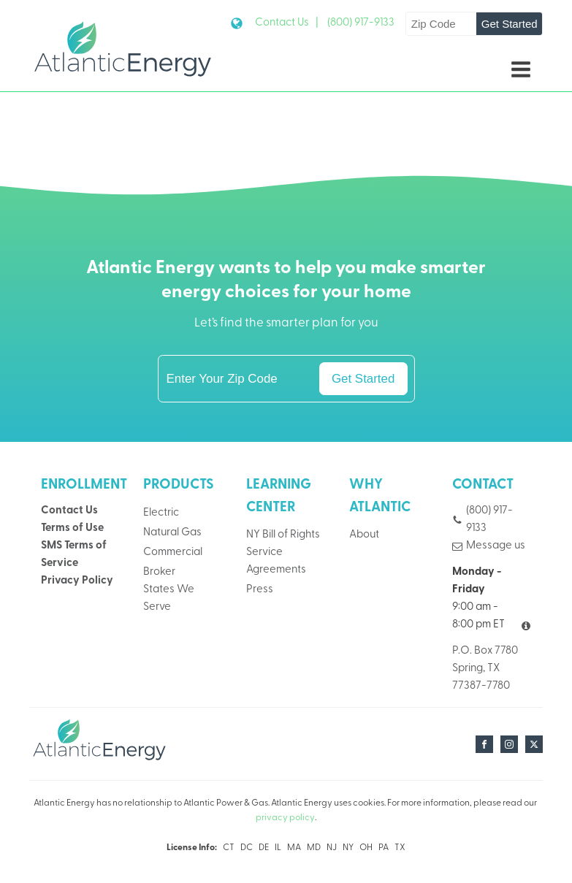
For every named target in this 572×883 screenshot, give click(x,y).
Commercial (172, 552)
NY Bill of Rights (283, 535)
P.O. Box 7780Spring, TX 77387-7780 (485, 669)
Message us (495, 545)
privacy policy (285, 818)
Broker (159, 572)
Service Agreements (276, 561)
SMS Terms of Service (74, 554)
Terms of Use (72, 528)
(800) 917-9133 (360, 23)
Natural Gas (172, 532)
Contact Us (69, 510)
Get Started (509, 24)
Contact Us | (287, 23)
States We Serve (168, 598)
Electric (161, 513)
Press (259, 589)
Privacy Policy (77, 581)
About (364, 535)
